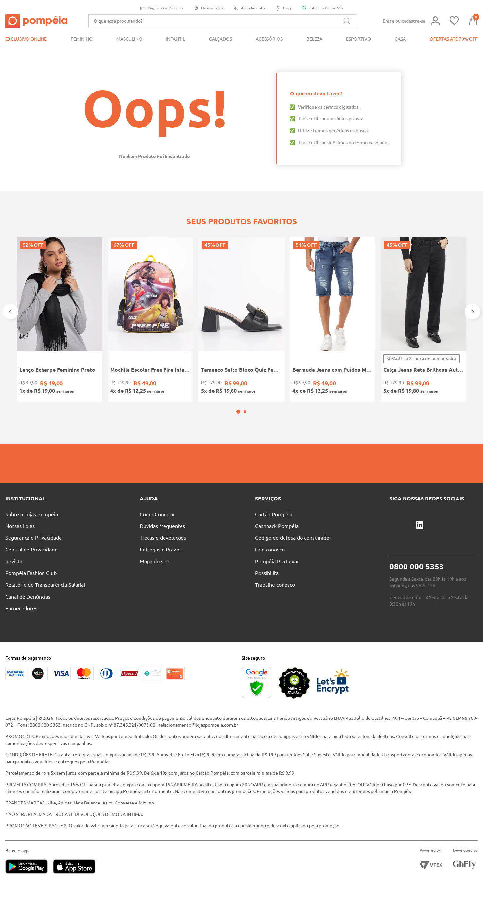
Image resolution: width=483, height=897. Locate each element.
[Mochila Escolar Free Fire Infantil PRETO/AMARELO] (150, 319)
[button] (238, 412)
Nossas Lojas (208, 8)
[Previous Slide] (10, 311)
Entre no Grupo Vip (322, 8)
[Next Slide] (472, 311)
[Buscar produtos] (347, 21)
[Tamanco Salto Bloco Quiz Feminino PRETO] (241, 319)
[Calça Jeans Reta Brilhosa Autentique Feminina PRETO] (423, 319)
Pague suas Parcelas (161, 8)
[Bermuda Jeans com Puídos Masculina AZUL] (332, 319)
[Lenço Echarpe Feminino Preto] (59, 319)
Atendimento (249, 8)
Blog (283, 8)
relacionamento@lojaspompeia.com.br (198, 725)
